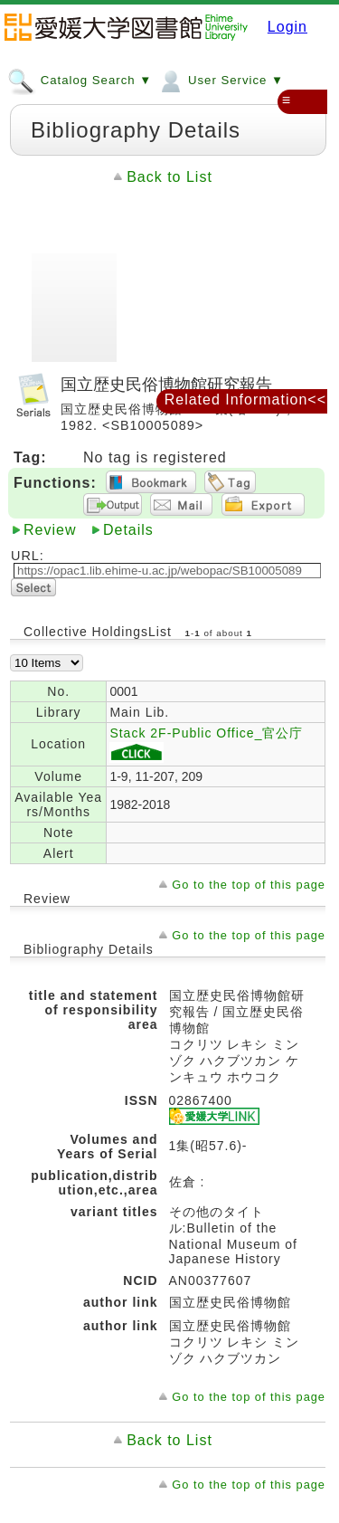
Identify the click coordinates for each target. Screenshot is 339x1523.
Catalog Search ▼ (79, 79)
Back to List (169, 177)
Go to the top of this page (248, 884)
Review (50, 530)
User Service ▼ (220, 79)
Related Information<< (245, 399)
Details (128, 530)
